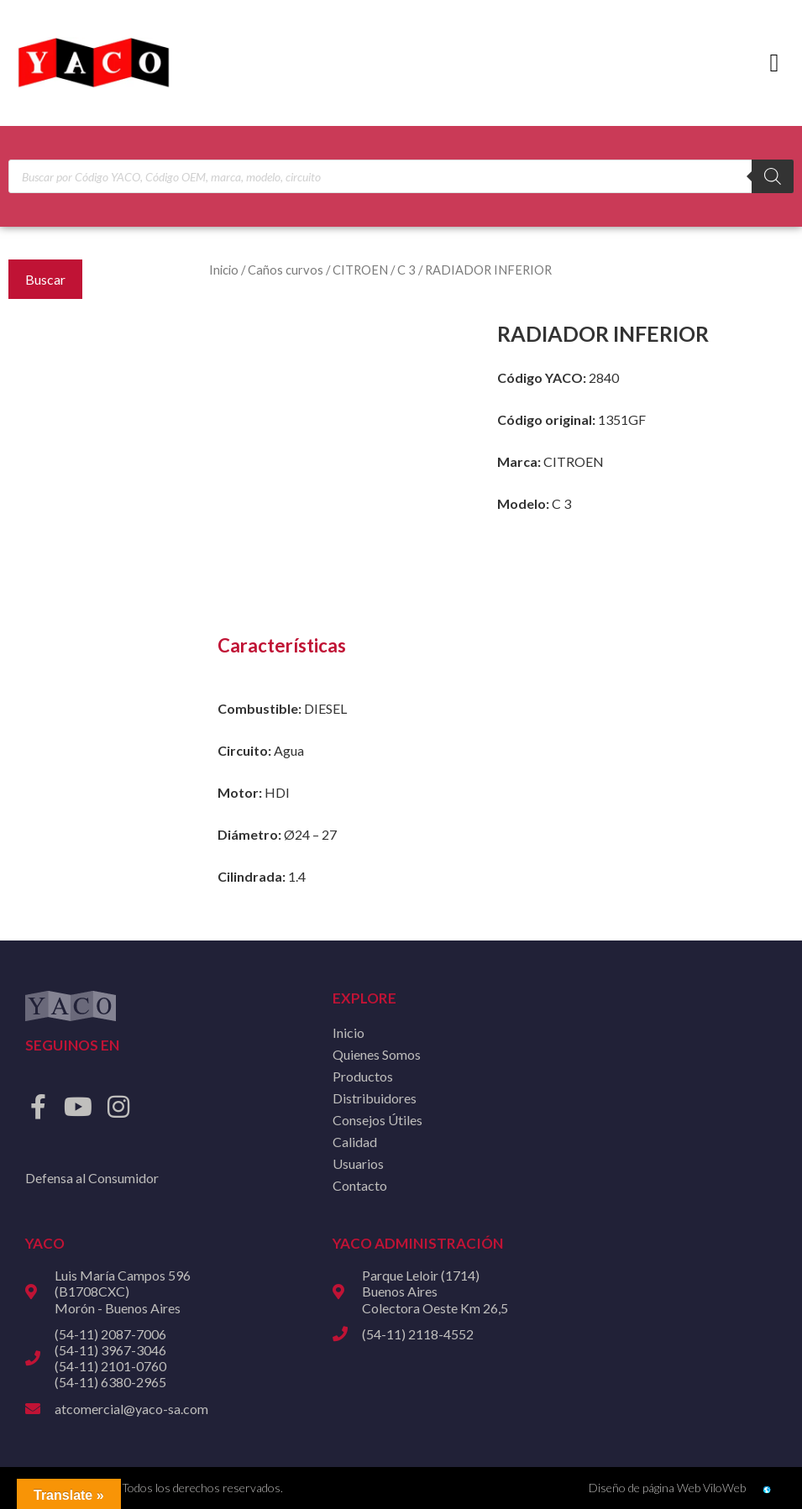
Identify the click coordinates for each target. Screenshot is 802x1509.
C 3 (406, 269)
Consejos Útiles (377, 1120)
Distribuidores (375, 1098)
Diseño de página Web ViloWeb (667, 1487)
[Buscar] (773, 176)
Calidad (355, 1142)
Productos (363, 1076)
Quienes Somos (377, 1054)
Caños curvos (285, 269)
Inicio (224, 269)
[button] (774, 63)
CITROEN (360, 269)
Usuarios (358, 1163)
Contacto (360, 1185)
